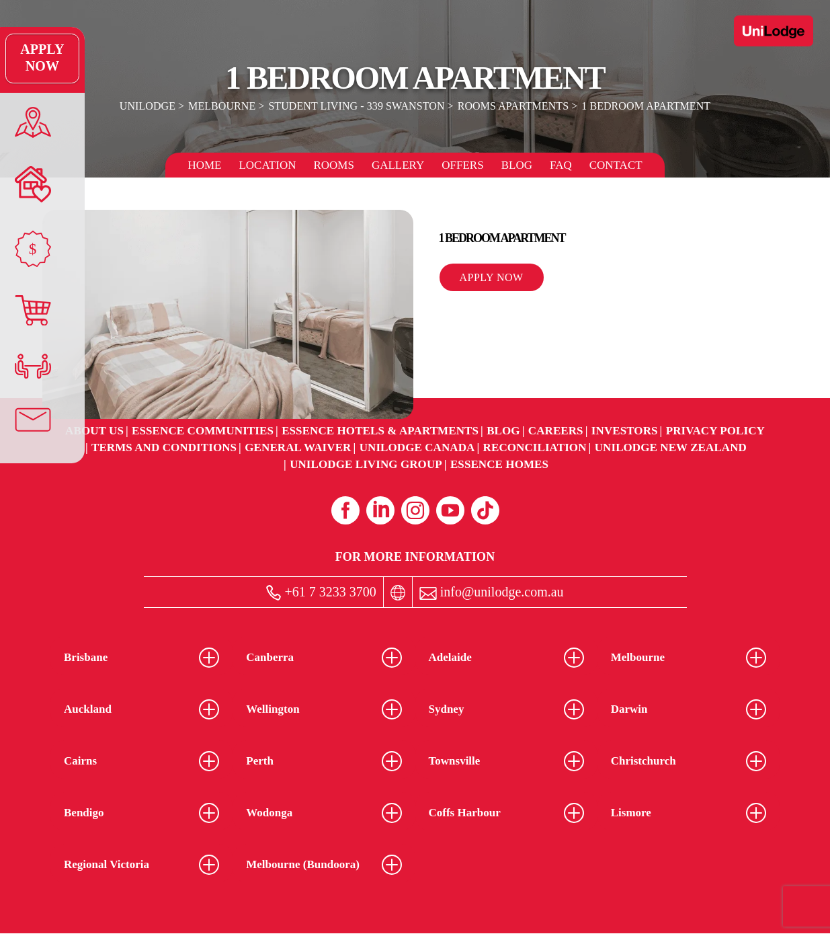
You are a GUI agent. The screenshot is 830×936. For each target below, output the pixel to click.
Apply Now (492, 277)
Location (267, 165)
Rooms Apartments (512, 106)
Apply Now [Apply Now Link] (29, 58)
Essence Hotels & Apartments (380, 430)
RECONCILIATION (535, 447)
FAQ (561, 165)
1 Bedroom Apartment (644, 106)
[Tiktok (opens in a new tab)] (485, 510)
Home (204, 165)
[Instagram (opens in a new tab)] (415, 510)
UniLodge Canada (417, 447)
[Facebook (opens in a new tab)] (345, 510)
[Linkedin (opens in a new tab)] (380, 510)
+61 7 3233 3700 (321, 592)
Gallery (398, 165)
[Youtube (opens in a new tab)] (450, 510)
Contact (615, 165)
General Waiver (298, 447)
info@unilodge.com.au (491, 592)
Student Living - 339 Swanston (358, 106)
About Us (94, 430)
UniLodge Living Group (366, 464)
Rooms (333, 165)
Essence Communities (203, 430)
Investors (624, 430)
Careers (555, 430)
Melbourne (223, 106)
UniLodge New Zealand (671, 447)
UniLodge (149, 106)
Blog (516, 165)
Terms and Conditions (164, 447)
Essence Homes (499, 464)
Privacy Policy (715, 430)
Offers (462, 165)
